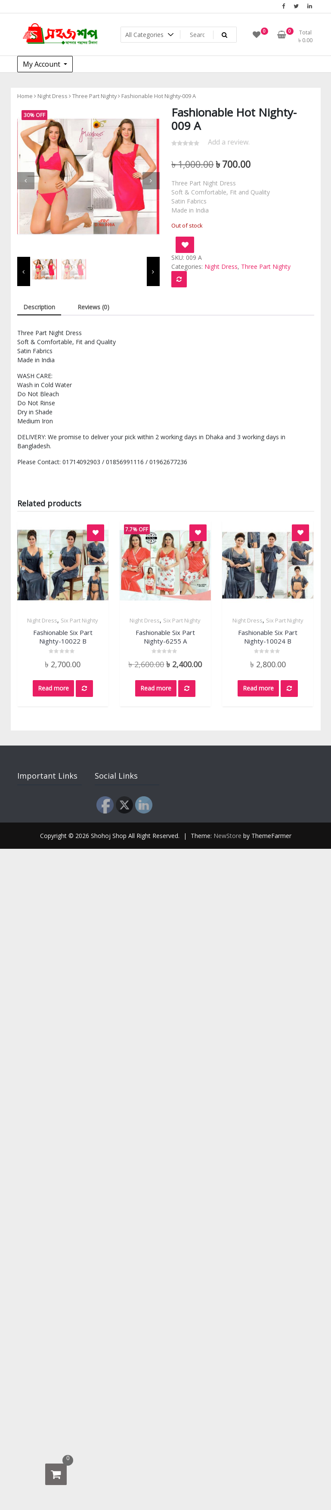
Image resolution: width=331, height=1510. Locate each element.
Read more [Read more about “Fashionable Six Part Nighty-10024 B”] (258, 688)
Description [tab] (39, 307)
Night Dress (52, 96)
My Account (42, 64)
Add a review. (229, 142)
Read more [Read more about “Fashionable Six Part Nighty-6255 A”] (155, 688)
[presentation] (25, 180)
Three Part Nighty (94, 96)
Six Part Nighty (79, 620)
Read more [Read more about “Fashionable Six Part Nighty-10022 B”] (53, 688)
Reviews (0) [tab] (93, 307)
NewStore (227, 836)
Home (25, 96)
